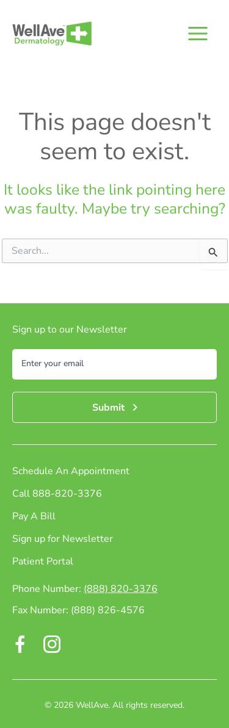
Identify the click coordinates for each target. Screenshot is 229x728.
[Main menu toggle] (197, 34)
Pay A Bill (34, 517)
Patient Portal (42, 562)
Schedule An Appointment (70, 472)
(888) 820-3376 (121, 589)
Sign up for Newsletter (62, 540)
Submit (108, 407)
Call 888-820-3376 (57, 494)
